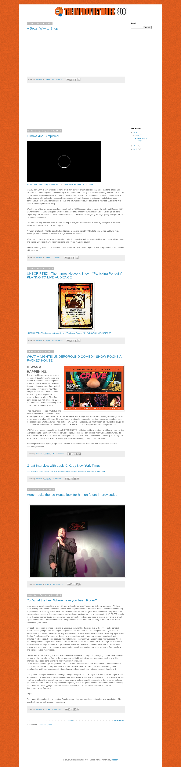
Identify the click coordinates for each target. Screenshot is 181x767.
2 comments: (57, 709)
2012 (135, 149)
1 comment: (56, 257)
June (137, 135)
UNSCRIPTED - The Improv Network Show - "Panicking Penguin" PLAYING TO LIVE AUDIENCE (69, 333)
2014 (135, 132)
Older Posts (119, 720)
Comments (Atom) (45, 725)
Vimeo (91, 184)
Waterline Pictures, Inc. (75, 184)
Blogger (115, 760)
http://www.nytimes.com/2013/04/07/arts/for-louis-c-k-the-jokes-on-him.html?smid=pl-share (66, 471)
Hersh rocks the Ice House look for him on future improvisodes (72, 495)
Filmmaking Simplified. (43, 136)
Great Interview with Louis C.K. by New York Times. (64, 465)
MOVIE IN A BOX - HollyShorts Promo (43, 184)
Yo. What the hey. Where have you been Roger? (62, 600)
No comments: (57, 79)
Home (70, 720)
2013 (135, 146)
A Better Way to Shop (42, 28)
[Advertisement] (75, 108)
